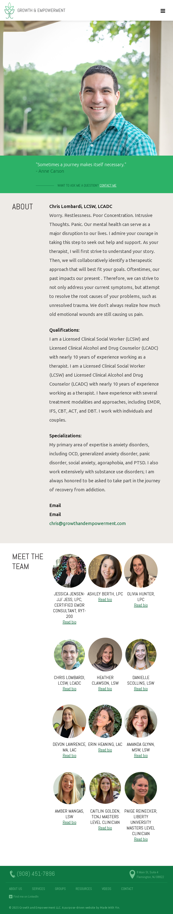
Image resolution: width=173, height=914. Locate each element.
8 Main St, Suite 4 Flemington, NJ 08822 (150, 874)
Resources (84, 888)
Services (38, 888)
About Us (15, 888)
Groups (60, 888)
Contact (127, 888)
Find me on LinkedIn (26, 896)
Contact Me (108, 185)
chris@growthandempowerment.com (87, 523)
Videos (106, 888)
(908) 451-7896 (36, 874)
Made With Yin (109, 907)
